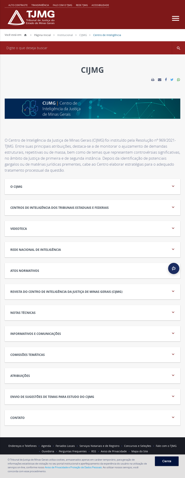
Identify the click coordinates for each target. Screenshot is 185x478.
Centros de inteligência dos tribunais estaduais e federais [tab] (93, 207)
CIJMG (83, 35)
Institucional (65, 35)
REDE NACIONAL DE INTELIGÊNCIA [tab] (93, 249)
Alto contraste (18, 5)
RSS (93, 451)
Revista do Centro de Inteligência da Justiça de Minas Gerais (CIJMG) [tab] (93, 291)
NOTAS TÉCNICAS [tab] (93, 312)
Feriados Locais (65, 446)
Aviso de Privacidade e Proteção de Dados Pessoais (73, 467)
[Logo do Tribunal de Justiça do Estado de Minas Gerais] (32, 19)
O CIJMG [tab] (93, 186)
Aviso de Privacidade (114, 451)
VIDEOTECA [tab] (93, 228)
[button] (178, 47)
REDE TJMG (82, 5)
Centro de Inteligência (107, 35)
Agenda (46, 446)
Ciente (166, 461)
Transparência (40, 5)
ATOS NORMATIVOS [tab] (93, 270)
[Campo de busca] (92, 47)
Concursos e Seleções (137, 446)
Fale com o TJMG (62, 5)
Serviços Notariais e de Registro (99, 446)
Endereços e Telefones (22, 446)
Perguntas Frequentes (73, 451)
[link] (153, 79)
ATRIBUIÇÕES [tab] (93, 375)
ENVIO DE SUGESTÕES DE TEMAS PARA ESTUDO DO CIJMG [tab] (93, 396)
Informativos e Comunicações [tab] (93, 333)
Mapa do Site (139, 451)
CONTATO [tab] (93, 417)
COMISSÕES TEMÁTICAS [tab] (93, 354)
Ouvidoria (48, 451)
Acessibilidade (100, 5)
